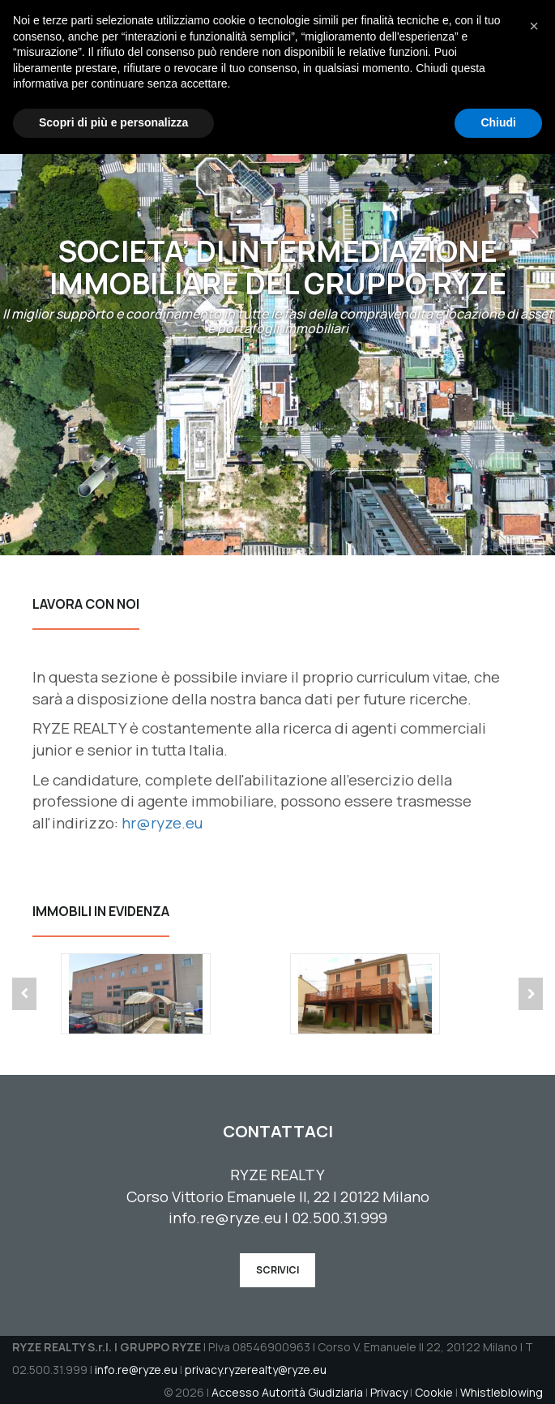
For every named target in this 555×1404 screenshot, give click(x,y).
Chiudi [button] (498, 1372)
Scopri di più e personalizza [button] (113, 1372)
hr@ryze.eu (162, 822)
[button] (534, 1276)
